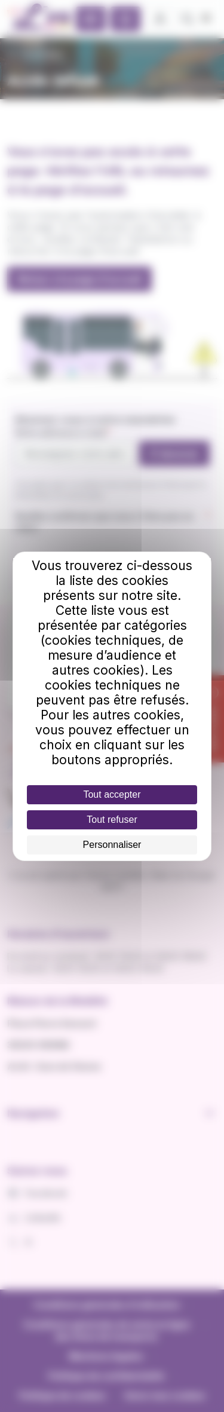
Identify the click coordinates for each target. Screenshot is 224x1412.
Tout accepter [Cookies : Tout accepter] (111, 794)
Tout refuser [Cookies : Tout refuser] (112, 819)
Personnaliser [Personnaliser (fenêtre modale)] (112, 845)
